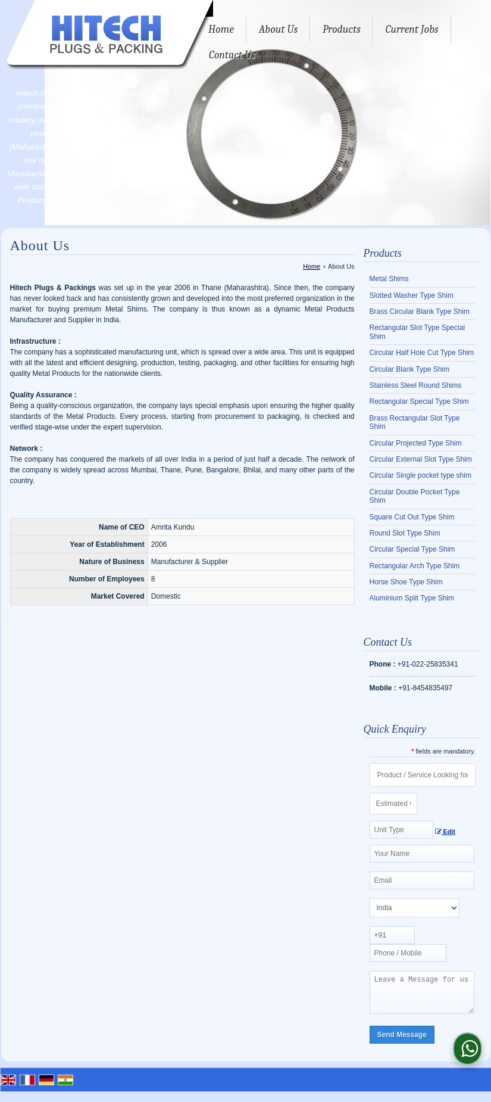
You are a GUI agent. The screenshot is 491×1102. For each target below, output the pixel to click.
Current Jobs (412, 29)
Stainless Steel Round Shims (416, 385)
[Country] (414, 907)
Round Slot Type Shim (405, 533)
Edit (445, 832)
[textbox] (402, 830)
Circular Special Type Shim (412, 549)
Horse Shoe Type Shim (406, 582)
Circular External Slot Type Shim (421, 459)
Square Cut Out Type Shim (412, 517)
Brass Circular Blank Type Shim (420, 311)
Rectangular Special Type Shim (419, 401)
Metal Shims (389, 279)
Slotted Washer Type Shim (412, 295)
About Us (278, 29)
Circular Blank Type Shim (410, 369)
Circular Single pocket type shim (420, 475)
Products (342, 29)
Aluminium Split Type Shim (412, 598)
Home (221, 29)
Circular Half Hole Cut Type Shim (422, 352)
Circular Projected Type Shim (416, 443)
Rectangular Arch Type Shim (415, 566)
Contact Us (232, 55)
